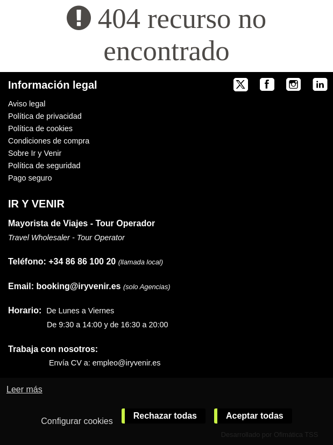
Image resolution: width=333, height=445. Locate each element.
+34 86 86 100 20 (82, 261)
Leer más (24, 389)
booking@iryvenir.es (64, 286)
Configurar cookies (76, 421)
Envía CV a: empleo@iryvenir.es (104, 362)
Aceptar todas (255, 415)
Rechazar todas (165, 415)
